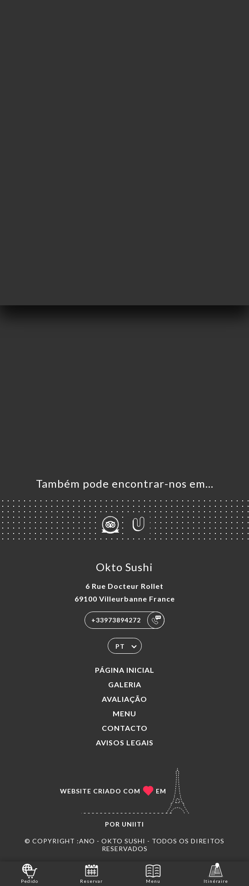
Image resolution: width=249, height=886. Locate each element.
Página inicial (124, 670)
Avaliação (124, 699)
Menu (124, 713)
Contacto (125, 728)
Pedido (29, 873)
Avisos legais (125, 742)
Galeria (124, 684)
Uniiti (133, 824)
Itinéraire (216, 873)
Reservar (91, 873)
